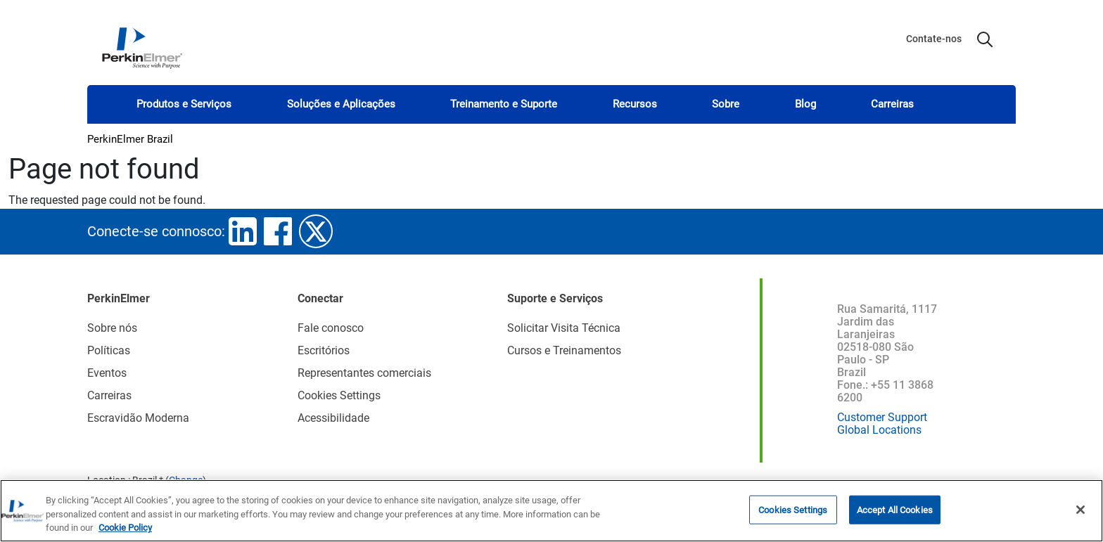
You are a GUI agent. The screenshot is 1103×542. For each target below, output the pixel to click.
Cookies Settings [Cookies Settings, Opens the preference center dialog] (792, 509)
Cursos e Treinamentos (564, 350)
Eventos (107, 373)
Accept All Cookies (895, 509)
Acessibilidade (333, 418)
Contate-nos (934, 38)
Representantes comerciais (364, 373)
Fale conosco (331, 328)
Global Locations (879, 430)
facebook (278, 231)
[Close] (1080, 509)
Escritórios (324, 350)
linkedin (243, 231)
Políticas (108, 350)
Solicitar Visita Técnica (563, 328)
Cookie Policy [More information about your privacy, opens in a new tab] (125, 527)
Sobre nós (112, 328)
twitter (316, 231)
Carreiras (892, 104)
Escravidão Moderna (138, 418)
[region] (551, 510)
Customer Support (882, 417)
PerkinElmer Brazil (130, 139)
